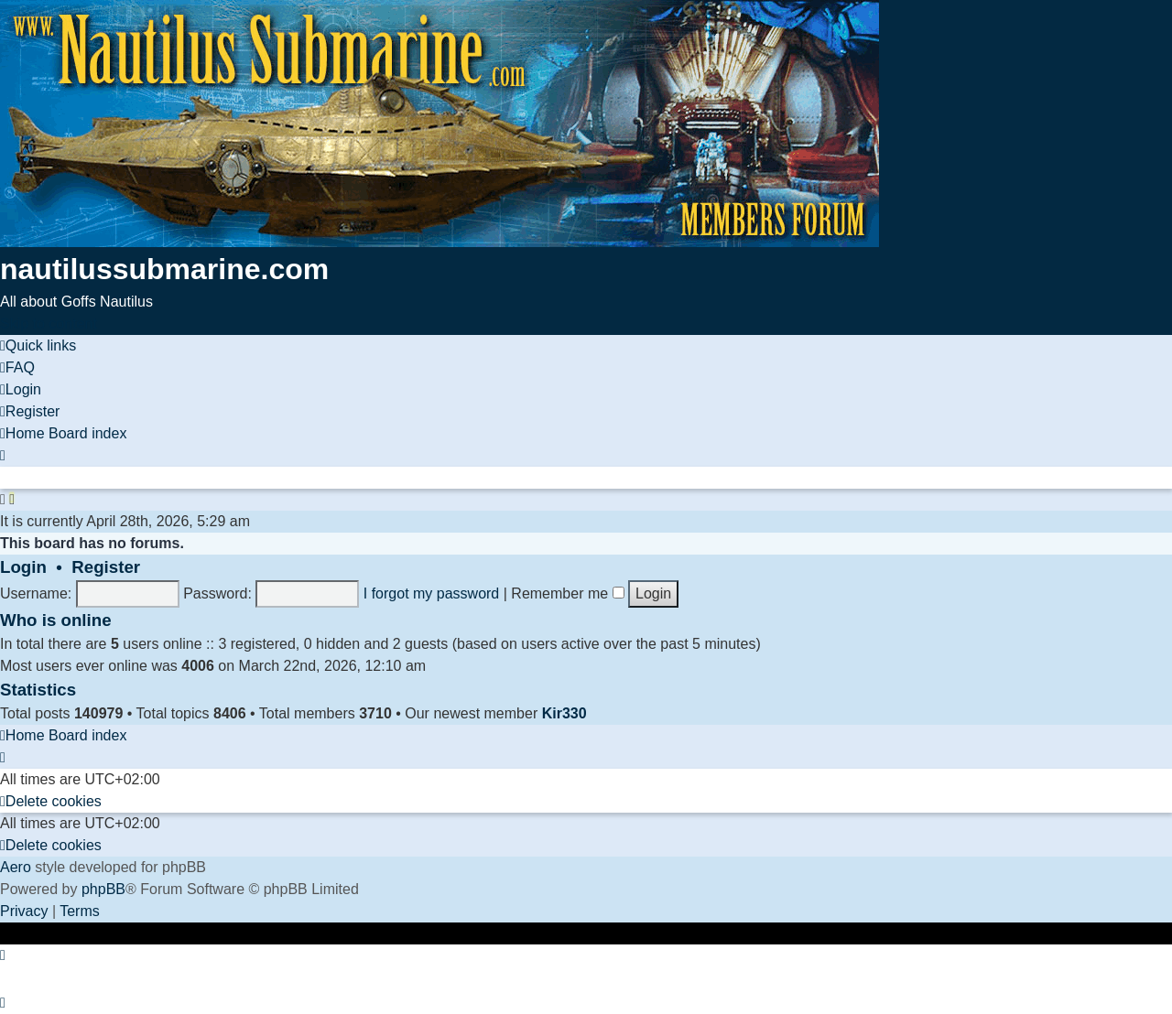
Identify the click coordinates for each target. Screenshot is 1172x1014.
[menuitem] (17, 367)
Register (105, 567)
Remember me (567, 593)
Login (23, 567)
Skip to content (48, 323)
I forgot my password (432, 593)
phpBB (103, 889)
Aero (15, 867)
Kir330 (564, 713)
